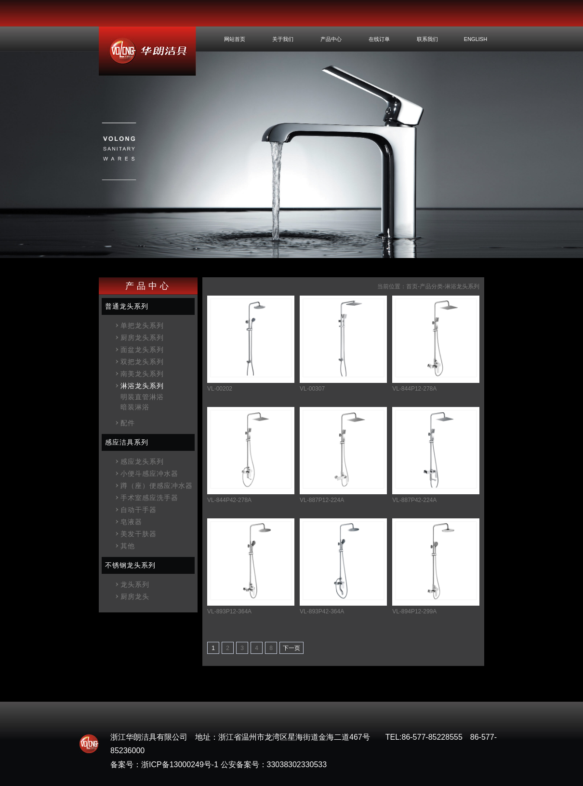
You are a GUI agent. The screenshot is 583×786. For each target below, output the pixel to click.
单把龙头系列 (142, 325)
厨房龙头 (134, 596)
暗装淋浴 (134, 407)
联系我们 (427, 39)
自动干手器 (138, 510)
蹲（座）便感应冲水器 (156, 485)
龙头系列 (134, 584)
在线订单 (379, 39)
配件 (127, 423)
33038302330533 (297, 764)
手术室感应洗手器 (149, 497)
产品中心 (331, 39)
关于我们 (282, 39)
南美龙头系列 (142, 374)
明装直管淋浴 (142, 397)
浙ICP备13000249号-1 (179, 764)
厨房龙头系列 (142, 337)
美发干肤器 (138, 534)
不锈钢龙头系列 (130, 565)
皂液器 (131, 522)
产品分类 (431, 286)
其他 (127, 546)
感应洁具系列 (126, 442)
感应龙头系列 (142, 461)
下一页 (291, 648)
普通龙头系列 (126, 306)
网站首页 (234, 39)
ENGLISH (475, 39)
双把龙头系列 (142, 362)
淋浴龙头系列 (142, 386)
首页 (412, 286)
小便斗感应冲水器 (149, 473)
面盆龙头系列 (142, 349)
